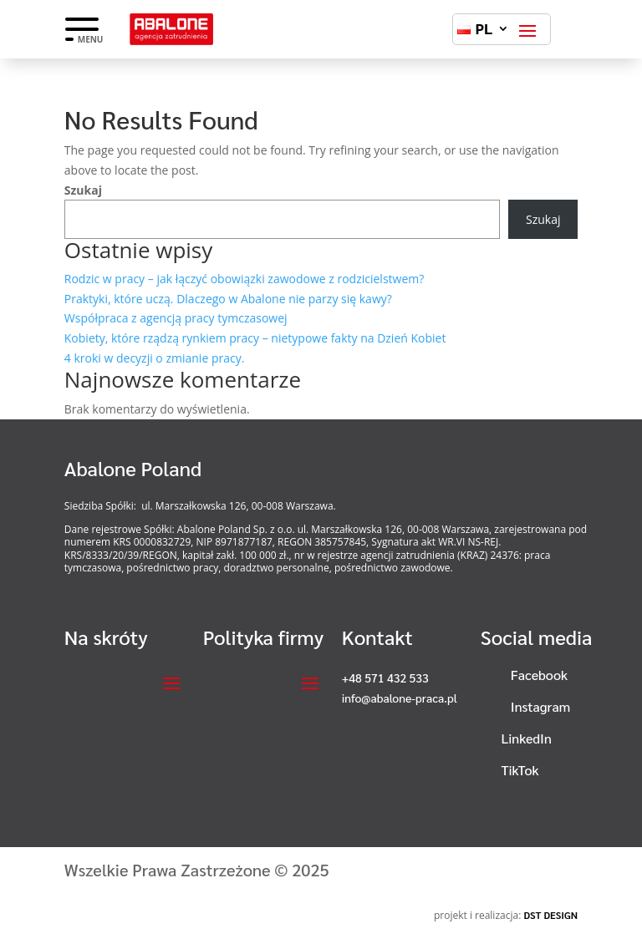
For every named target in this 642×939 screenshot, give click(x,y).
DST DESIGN (550, 914)
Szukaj (83, 190)
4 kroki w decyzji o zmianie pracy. (154, 358)
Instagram (540, 706)
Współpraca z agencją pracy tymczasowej (176, 318)
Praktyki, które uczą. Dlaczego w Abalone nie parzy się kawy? (228, 299)
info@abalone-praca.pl (399, 697)
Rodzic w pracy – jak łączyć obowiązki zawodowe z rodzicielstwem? (244, 279)
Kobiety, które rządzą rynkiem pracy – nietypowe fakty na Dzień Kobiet (255, 338)
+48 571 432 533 (385, 677)
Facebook (539, 674)
